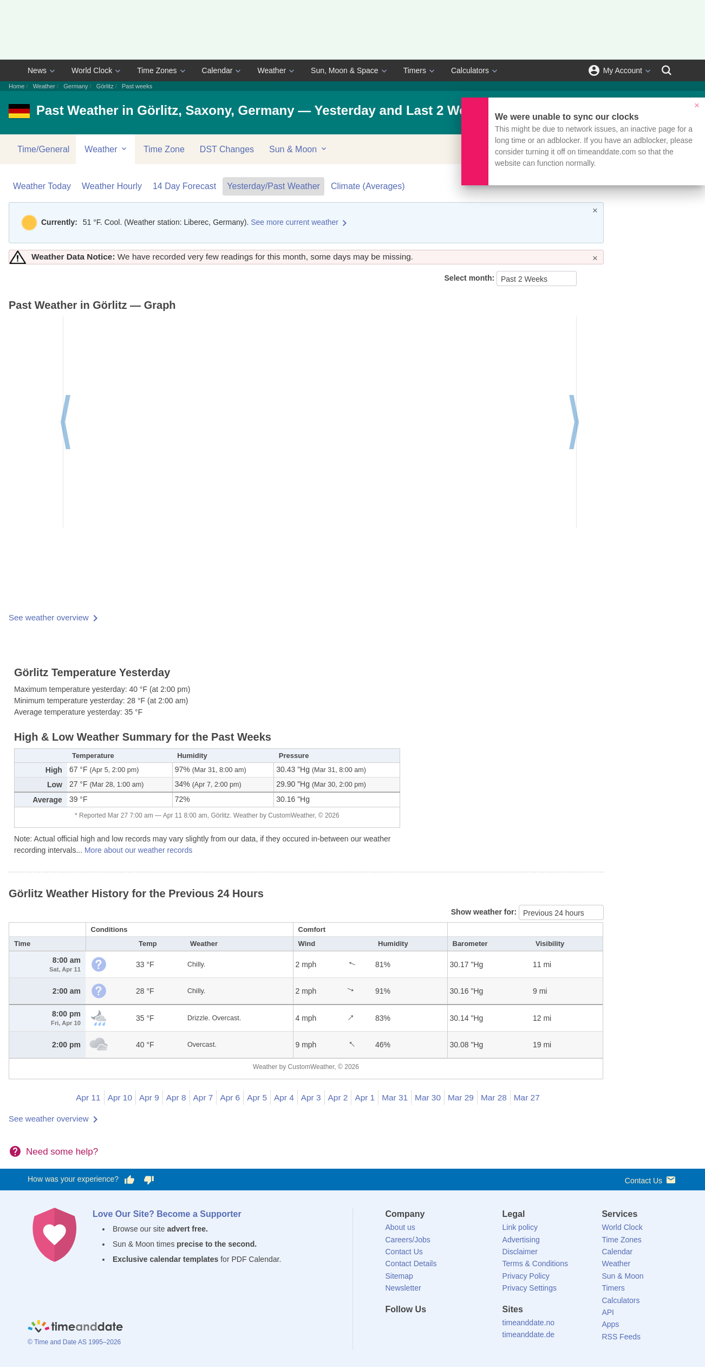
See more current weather (294, 222)
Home (16, 86)
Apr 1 (365, 1097)
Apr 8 (176, 1097)
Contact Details (411, 1263)
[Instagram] (448, 1329)
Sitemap (399, 1276)
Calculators (470, 70)
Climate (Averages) (368, 186)
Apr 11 (88, 1097)
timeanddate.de (528, 1334)
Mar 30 (428, 1097)
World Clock (91, 70)
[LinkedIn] (430, 1329)
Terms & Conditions (535, 1263)
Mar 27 (527, 1097)
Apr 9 (149, 1097)
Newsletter (403, 1288)
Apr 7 (203, 1097)
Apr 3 (311, 1097)
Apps (610, 1324)
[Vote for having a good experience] (129, 1179)
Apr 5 (257, 1097)
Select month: (471, 278)
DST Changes (227, 149)
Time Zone (164, 149)
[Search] (666, 70)
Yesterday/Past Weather (273, 186)
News (37, 70)
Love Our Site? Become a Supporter (167, 1214)
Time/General (43, 149)
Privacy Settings (529, 1288)
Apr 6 (230, 1097)
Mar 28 (494, 1097)
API (608, 1312)
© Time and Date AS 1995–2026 (74, 1342)
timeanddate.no (528, 1322)
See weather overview (49, 617)
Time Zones (157, 70)
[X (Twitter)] (411, 1329)
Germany (75, 86)
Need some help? (62, 1151)
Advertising (521, 1239)
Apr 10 (120, 1097)
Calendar (217, 70)
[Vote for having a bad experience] (149, 1179)
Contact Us (651, 1180)
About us (400, 1227)
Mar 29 (461, 1097)
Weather (271, 70)
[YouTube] (467, 1329)
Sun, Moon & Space (344, 70)
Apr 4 (284, 1097)
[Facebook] (394, 1329)
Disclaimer (520, 1251)
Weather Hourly (112, 186)
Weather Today (42, 186)
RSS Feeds (621, 1336)
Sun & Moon (298, 149)
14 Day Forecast (184, 186)
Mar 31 (395, 1097)
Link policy (520, 1227)
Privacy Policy (526, 1276)
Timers (414, 70)
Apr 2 (338, 1097)
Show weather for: (485, 912)
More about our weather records (138, 850)
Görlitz (105, 86)
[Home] (75, 1328)
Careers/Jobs (408, 1239)
